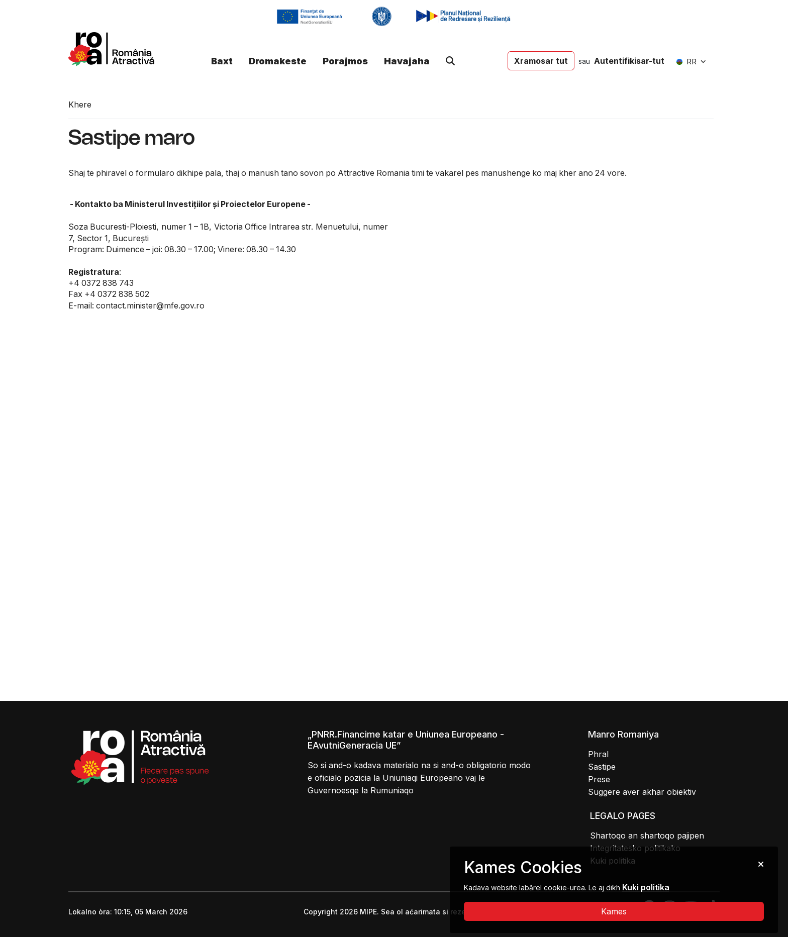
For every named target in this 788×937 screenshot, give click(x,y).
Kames (614, 911)
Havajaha (407, 61)
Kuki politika (645, 887)
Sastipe (602, 767)
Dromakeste (278, 61)
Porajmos (345, 61)
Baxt (222, 61)
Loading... (560, 437)
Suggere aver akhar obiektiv (642, 792)
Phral (598, 754)
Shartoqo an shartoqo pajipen (647, 835)
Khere (79, 104)
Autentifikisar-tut (629, 61)
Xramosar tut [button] (541, 61)
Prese (599, 779)
